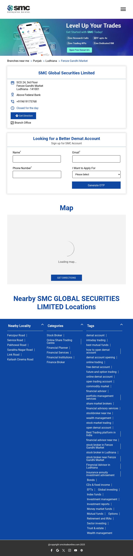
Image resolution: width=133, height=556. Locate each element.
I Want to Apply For (83, 168)
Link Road (13, 354)
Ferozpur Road (16, 335)
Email (76, 152)
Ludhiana (51, 61)
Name (17, 152)
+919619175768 (26, 101)
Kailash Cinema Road (20, 359)
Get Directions (66, 277)
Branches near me (18, 61)
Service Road (15, 340)
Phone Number (22, 168)
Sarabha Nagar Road (20, 350)
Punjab (37, 61)
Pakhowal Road (16, 345)
